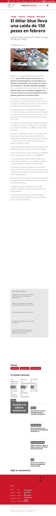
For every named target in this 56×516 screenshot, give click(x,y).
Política (19, 495)
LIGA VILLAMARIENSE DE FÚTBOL (37, 442)
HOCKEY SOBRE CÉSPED (36, 425)
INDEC (32, 387)
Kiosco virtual (26, 500)
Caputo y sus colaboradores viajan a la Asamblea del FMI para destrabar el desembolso (26, 388)
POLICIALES (33, 407)
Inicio (13, 1)
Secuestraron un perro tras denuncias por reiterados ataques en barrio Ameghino (38, 413)
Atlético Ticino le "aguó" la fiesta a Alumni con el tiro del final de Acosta (39, 447)
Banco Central (35, 368)
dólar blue (15, 368)
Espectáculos (20, 501)
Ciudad (18, 1)
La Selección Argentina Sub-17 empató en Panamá (23, 322)
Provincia (13, 501)
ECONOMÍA (13, 387)
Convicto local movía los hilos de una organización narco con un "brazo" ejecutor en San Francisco (22, 331)
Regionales (25, 1)
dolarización (24, 368)
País (18, 489)
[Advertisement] (29, 255)
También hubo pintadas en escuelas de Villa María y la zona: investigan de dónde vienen (23, 296)
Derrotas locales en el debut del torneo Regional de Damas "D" (39, 429)
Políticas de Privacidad (26, 507)
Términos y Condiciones (15, 507)
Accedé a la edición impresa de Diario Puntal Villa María (19, 412)
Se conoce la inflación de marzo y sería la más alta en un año (34, 385)
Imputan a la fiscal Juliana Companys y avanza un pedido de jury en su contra (23, 304)
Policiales (38, 1)
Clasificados (28, 497)
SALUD (32, 459)
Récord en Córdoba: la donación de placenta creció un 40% (38, 464)
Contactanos (28, 490)
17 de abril (13, 400)
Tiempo (19, 498)
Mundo (19, 492)
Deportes (31, 1)
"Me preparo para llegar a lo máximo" (22, 312)
